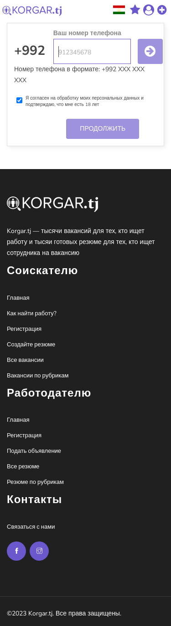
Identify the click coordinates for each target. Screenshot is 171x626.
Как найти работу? (32, 313)
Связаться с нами (31, 527)
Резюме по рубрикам (35, 482)
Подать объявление (34, 451)
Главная (18, 298)
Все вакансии (25, 360)
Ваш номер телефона (87, 33)
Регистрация (24, 329)
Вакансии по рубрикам (37, 375)
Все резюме (23, 466)
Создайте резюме (31, 344)
